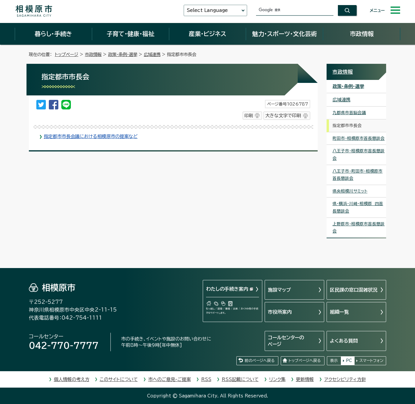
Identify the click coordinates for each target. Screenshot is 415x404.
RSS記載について (240, 379)
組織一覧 (339, 311)
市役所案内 (280, 311)
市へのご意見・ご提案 (169, 379)
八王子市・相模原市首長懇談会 (359, 154)
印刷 (248, 115)
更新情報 (305, 379)
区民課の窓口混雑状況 (353, 289)
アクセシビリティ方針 (345, 379)
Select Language (207, 10)
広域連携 (152, 54)
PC (349, 361)
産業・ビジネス (207, 34)
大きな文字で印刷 (283, 115)
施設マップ (279, 289)
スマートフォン (371, 361)
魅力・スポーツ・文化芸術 (284, 34)
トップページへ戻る (304, 361)
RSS (206, 379)
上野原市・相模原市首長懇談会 (359, 227)
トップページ (66, 54)
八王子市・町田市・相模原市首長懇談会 (358, 175)
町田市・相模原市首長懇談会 (359, 138)
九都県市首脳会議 (349, 113)
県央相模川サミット (350, 191)
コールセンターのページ (286, 340)
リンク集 (277, 379)
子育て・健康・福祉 (130, 34)
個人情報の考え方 (71, 379)
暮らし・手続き (53, 34)
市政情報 (362, 34)
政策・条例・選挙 (122, 54)
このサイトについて (119, 379)
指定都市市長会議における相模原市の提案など (91, 136)
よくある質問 (344, 340)
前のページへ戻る (259, 361)
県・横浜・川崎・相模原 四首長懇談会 (358, 207)
